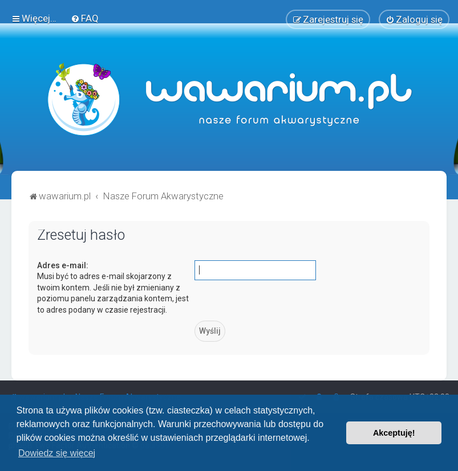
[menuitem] (85, 18)
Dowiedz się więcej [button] (56, 453)
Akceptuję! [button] (394, 432)
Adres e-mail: (62, 264)
